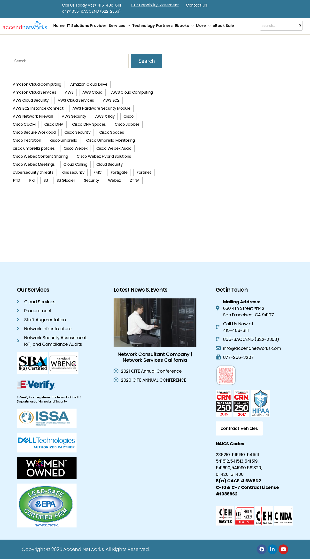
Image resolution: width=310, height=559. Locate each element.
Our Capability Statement (155, 5)
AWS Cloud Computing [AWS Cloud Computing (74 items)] (132, 92)
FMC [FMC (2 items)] (97, 172)
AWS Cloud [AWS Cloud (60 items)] (92, 92)
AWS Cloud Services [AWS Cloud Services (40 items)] (76, 100)
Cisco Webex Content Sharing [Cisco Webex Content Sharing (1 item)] (40, 156)
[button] (119, 26)
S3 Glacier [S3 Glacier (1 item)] (66, 180)
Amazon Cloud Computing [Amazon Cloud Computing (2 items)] (37, 84)
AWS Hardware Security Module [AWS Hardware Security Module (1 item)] (101, 108)
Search (146, 61)
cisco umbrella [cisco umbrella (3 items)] (63, 140)
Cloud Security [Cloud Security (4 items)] (109, 164)
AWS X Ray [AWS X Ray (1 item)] (105, 116)
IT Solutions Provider (86, 25)
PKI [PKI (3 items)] (32, 180)
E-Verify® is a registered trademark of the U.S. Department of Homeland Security (49, 399)
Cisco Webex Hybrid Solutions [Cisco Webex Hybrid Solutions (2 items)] (104, 156)
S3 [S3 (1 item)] (46, 180)
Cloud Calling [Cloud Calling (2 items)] (75, 164)
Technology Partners (152, 25)
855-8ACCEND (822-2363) (96, 11)
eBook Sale (223, 25)
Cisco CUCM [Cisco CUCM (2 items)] (24, 124)
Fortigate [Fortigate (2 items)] (119, 172)
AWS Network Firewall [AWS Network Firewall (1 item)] (33, 116)
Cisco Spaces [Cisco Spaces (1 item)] (111, 132)
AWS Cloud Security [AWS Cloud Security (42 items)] (31, 100)
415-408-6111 (109, 5)
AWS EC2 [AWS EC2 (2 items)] (111, 100)
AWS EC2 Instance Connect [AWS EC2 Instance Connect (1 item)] (38, 108)
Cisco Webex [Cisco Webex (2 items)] (76, 148)
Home (59, 25)
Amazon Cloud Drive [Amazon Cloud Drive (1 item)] (89, 84)
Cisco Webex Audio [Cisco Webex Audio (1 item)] (113, 148)
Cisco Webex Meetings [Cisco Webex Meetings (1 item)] (34, 164)
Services (119, 25)
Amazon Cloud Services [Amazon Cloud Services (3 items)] (34, 92)
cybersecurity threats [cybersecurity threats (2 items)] (33, 172)
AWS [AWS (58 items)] (69, 92)
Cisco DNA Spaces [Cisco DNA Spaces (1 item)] (89, 124)
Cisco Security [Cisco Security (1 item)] (77, 132)
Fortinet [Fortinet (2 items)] (144, 172)
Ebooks (184, 25)
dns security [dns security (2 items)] (73, 172)
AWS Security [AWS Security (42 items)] (74, 116)
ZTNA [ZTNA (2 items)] (135, 180)
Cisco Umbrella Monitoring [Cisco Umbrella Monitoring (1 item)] (110, 140)
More (203, 25)
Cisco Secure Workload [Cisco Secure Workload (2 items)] (34, 132)
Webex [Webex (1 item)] (114, 180)
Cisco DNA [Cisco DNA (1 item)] (53, 124)
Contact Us (196, 5)
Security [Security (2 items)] (91, 180)
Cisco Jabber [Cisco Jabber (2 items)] (127, 124)
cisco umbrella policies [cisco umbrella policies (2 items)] (34, 148)
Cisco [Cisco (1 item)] (129, 116)
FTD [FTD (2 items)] (16, 180)
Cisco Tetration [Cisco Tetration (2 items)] (27, 140)
